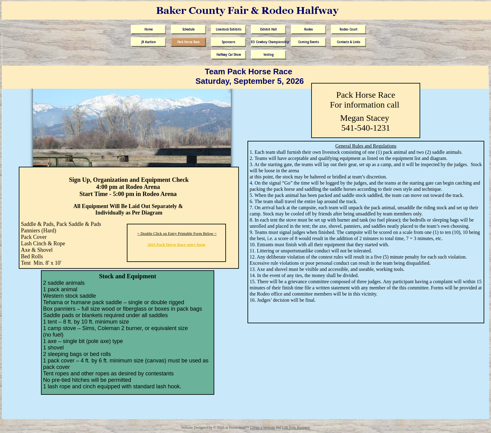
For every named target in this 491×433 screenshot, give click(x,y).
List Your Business (296, 427)
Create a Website (262, 427)
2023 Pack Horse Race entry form (176, 244)
